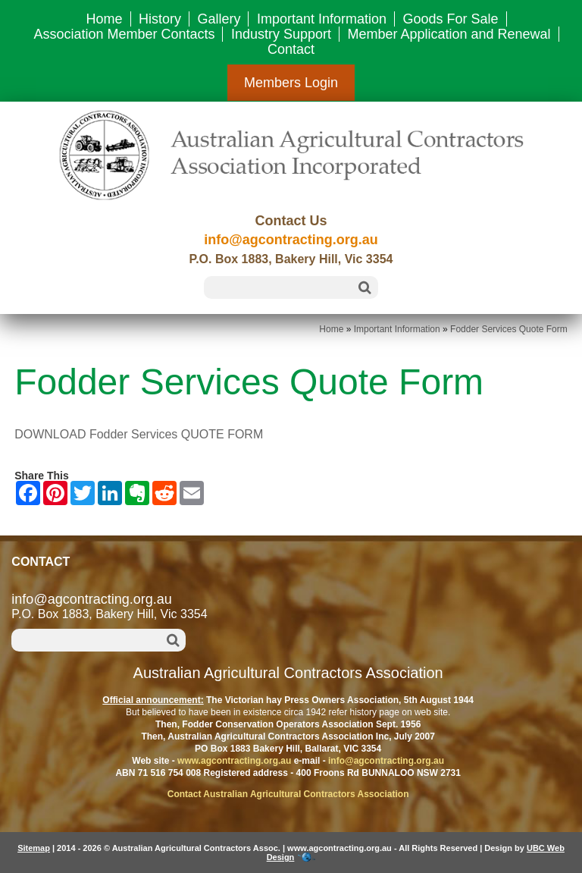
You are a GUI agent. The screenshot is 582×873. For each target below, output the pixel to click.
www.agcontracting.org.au (234, 760)
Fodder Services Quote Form (509, 329)
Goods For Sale (450, 19)
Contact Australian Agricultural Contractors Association (288, 794)
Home (104, 19)
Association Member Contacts (123, 34)
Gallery (218, 19)
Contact (291, 49)
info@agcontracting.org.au (291, 239)
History (160, 19)
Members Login (291, 82)
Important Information (321, 19)
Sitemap (33, 848)
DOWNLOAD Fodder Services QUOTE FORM (138, 434)
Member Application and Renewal (448, 34)
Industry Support (281, 34)
